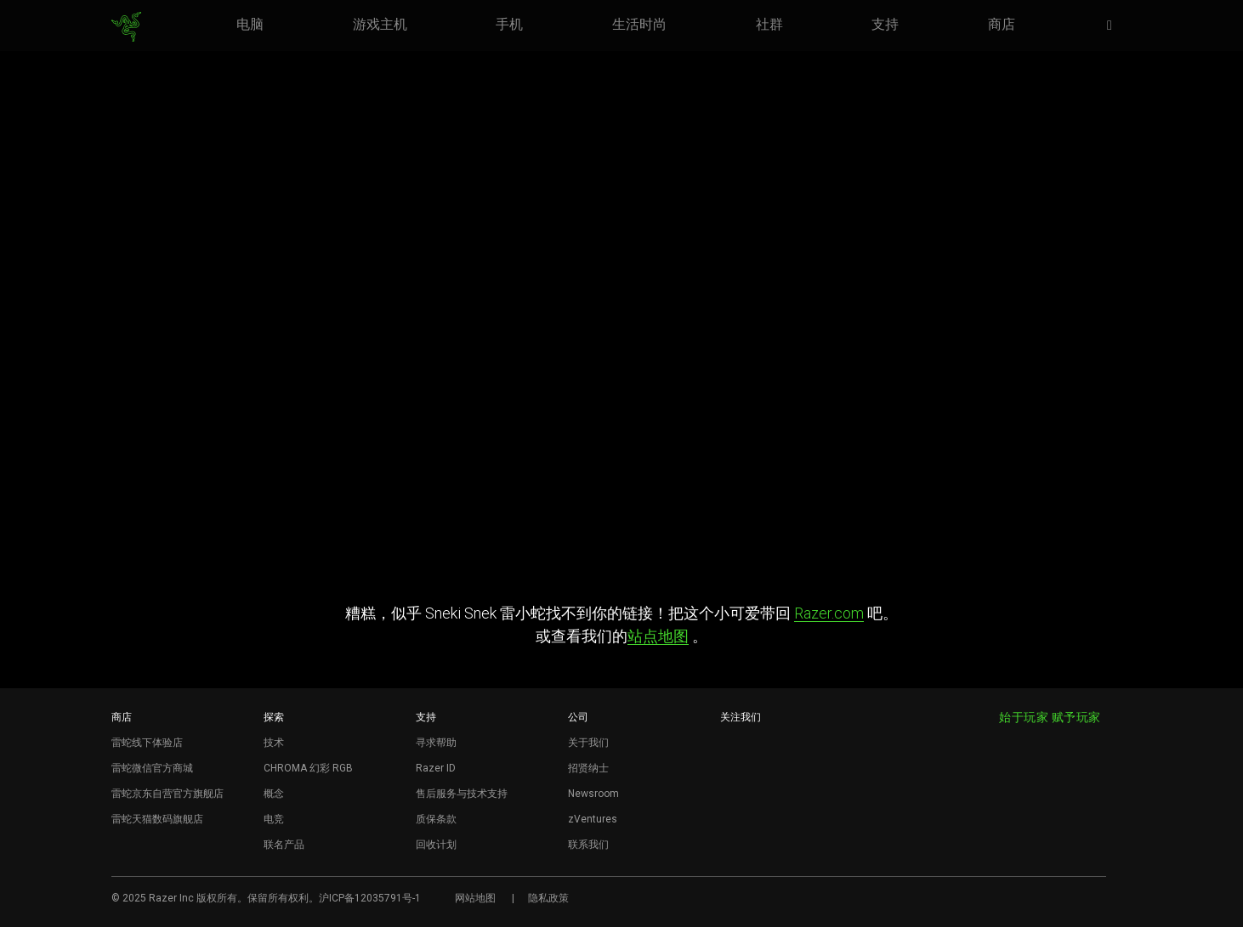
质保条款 (436, 819)
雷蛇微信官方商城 (152, 768)
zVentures (592, 819)
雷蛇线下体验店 (147, 743)
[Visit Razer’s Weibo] (732, 747)
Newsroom (593, 794)
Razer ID (436, 768)
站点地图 (658, 636)
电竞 (274, 819)
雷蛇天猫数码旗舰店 (157, 819)
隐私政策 (548, 898)
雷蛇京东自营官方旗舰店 (167, 794)
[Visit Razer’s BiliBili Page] (732, 831)
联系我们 (588, 845)
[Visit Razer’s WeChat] (732, 775)
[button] (1114, 26)
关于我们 (588, 743)
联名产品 (284, 845)
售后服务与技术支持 (462, 794)
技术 (274, 743)
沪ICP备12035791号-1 (370, 898)
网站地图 (475, 898)
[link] (126, 27)
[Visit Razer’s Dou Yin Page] (732, 803)
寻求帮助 (436, 743)
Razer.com (829, 613)
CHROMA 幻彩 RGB (308, 768)
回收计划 (436, 845)
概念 (274, 794)
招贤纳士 (588, 768)
